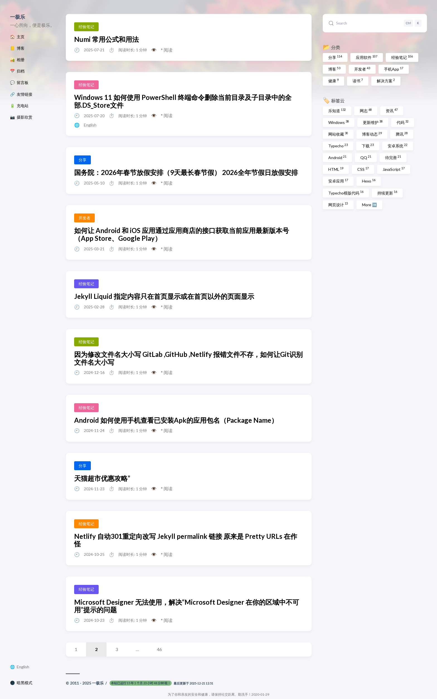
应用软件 (366, 57)
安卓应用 (338, 180)
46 (159, 649)
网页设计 (338, 204)
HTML (335, 169)
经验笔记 (402, 57)
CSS (363, 169)
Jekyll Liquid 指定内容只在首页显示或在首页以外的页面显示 (164, 296)
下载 (368, 145)
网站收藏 (338, 133)
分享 (335, 57)
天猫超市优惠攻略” (102, 478)
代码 (403, 122)
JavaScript (394, 169)
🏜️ (17, 59)
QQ (365, 157)
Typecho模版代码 (345, 192)
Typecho (338, 145)
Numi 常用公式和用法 (106, 39)
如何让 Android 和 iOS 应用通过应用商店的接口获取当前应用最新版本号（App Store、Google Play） (181, 234)
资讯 (392, 110)
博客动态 (372, 133)
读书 (358, 80)
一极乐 (17, 17)
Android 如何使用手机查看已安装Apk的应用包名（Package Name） (176, 420)
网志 (366, 110)
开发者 (362, 68)
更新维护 (373, 122)
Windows (338, 122)
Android (337, 157)
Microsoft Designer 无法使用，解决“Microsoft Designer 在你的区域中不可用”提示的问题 (186, 606)
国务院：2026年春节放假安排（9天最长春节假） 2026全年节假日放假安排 (186, 172)
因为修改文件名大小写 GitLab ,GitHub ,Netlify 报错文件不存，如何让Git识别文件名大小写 (188, 358)
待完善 (393, 157)
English (23, 667)
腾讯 (402, 133)
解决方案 (386, 80)
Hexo (368, 180)
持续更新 (387, 192)
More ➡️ (369, 204)
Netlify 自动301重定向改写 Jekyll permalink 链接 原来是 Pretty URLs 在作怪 (185, 540)
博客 (334, 68)
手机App (393, 68)
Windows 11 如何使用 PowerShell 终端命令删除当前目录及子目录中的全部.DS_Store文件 (183, 101)
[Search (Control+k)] (375, 23)
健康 (333, 80)
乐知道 (337, 110)
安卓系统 (397, 145)
